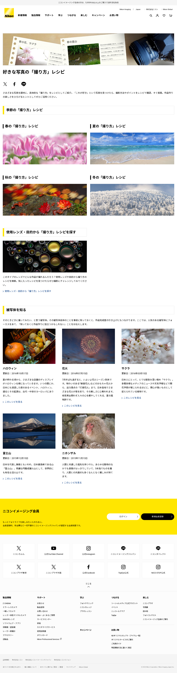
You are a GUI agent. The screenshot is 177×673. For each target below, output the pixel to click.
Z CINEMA (7, 603)
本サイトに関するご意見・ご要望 (51, 667)
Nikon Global (168, 9)
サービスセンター (44, 619)
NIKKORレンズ (9, 619)
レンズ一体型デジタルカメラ (14, 615)
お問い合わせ (42, 611)
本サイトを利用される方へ (12, 667)
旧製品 (5, 639)
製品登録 (40, 607)
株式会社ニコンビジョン (62, 660)
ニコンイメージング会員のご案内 (155, 619)
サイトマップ (71, 667)
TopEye (113, 615)
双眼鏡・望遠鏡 (9, 627)
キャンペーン (98, 15)
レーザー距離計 (9, 631)
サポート (49, 15)
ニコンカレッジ (86, 607)
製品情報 (35, 15)
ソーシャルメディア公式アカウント (124, 603)
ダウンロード (42, 635)
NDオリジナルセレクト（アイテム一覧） (126, 636)
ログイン (123, 516)
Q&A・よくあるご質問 (46, 615)
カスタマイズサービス (46, 627)
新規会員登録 (157, 516)
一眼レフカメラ (9, 611)
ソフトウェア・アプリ (12, 623)
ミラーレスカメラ (10, 607)
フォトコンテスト (149, 615)
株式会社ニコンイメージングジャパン (38, 660)
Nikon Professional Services (48, 639)
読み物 (145, 611)
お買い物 (114, 15)
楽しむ (84, 15)
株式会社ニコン (152, 9)
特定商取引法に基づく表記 (121, 648)
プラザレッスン (86, 611)
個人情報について (30, 667)
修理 (39, 623)
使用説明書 (41, 631)
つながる (71, 15)
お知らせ (40, 603)
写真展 (145, 607)
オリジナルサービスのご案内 (122, 640)
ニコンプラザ (148, 603)
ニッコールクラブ (118, 611)
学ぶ (60, 15)
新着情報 (22, 15)
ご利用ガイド (116, 644)
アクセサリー (8, 635)
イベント (114, 607)
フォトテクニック (86, 603)
